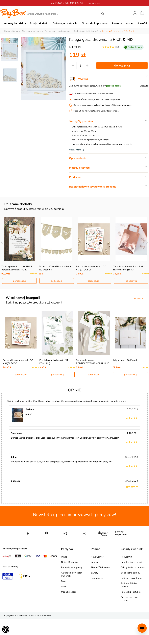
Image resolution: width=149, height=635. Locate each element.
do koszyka (122, 65)
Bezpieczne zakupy (130, 572)
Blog (63, 581)
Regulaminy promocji (132, 562)
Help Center (97, 556)
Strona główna (11, 31)
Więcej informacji (76, 149)
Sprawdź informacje (122, 105)
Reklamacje (97, 578)
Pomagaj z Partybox (131, 591)
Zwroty (94, 572)
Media (64, 586)
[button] (6, 629)
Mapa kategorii (68, 591)
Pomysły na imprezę (71, 567)
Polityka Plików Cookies (129, 585)
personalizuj (19, 281)
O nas (64, 556)
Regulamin (126, 556)
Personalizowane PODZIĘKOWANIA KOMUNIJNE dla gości (92, 363)
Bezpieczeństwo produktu (129, 599)
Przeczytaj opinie (112, 99)
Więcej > (138, 298)
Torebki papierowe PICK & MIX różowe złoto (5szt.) (129, 268)
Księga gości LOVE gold (125, 360)
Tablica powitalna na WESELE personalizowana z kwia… (16, 268)
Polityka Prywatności (131, 578)
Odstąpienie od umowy (133, 567)
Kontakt (95, 562)
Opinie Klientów (69, 562)
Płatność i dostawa (100, 567)
